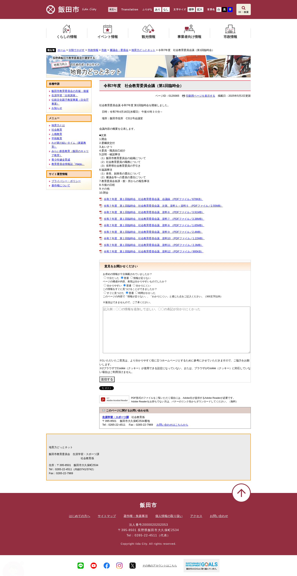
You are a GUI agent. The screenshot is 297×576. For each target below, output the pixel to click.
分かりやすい (114, 285)
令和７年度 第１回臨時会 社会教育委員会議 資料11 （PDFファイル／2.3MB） (153, 244)
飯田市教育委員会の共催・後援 (70, 91)
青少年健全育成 (61, 159)
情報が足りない (142, 278)
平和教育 (57, 138)
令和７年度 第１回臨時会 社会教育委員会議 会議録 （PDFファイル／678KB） (153, 199)
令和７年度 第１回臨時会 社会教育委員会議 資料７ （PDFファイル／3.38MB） (154, 218)
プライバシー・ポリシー (66, 181)
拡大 (199, 9)
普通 (126, 278)
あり (157, 9)
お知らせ (57, 108)
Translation (129, 9)
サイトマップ (107, 516)
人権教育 (57, 134)
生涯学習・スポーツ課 (115, 417)
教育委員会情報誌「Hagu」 (68, 164)
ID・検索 (243, 12)
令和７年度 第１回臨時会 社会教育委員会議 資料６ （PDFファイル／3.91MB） (154, 212)
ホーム (62, 50)
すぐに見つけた (115, 293)
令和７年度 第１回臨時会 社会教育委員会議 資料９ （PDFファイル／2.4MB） (153, 231)
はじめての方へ (79, 516)
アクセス (196, 516)
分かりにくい (143, 285)
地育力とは (58, 125)
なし (166, 9)
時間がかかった (147, 293)
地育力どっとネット (143, 50)
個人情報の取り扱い (169, 516)
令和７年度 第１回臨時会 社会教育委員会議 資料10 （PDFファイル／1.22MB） (154, 238)
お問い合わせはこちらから (172, 424)
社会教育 (57, 129)
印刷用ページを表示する (200, 95)
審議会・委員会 (119, 50)
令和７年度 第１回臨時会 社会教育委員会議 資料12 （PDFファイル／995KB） (153, 251)
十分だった (113, 278)
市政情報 (93, 50)
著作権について (61, 185)
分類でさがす (76, 50)
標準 (191, 9)
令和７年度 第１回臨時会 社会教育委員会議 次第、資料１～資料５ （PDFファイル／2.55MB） (163, 205)
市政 (104, 50)
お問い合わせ (219, 516)
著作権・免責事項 (135, 516)
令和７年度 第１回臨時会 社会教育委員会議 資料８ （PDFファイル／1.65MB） (154, 225)
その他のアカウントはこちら (159, 565)
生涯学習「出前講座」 (65, 95)
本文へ (112, 9)
